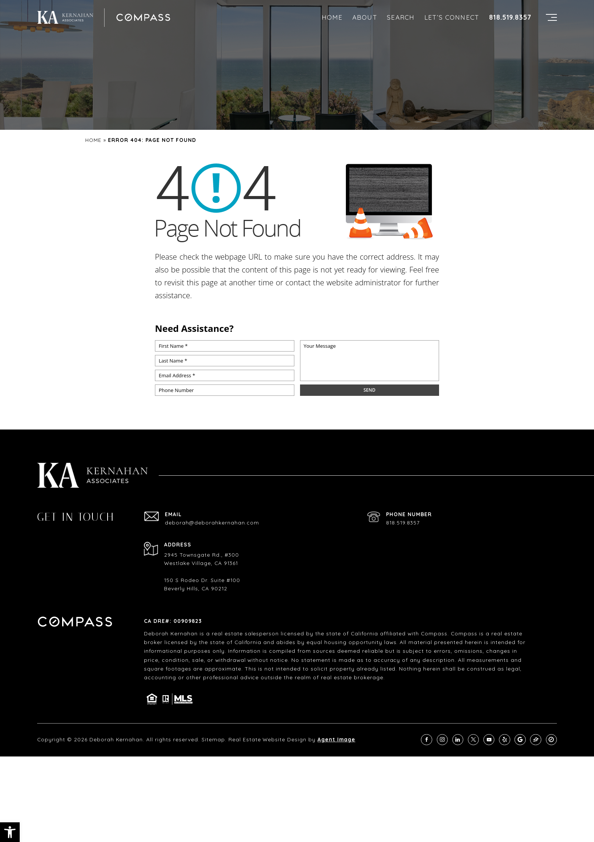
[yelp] (504, 739)
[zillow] (535, 739)
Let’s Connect (451, 17)
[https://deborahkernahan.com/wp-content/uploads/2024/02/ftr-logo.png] (65, 17)
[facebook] (426, 739)
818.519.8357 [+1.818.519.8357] (510, 17)
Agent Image (336, 739)
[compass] (551, 739)
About (364, 17)
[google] (519, 739)
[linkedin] (457, 739)
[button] (10, 832)
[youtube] (488, 739)
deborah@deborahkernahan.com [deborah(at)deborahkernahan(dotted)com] (212, 522)
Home (332, 17)
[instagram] (442, 739)
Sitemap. (214, 739)
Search (400, 17)
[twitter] (473, 739)
